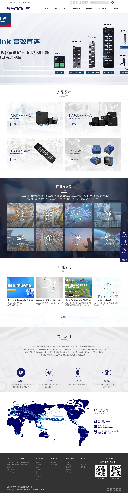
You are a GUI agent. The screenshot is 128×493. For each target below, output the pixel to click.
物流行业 (39, 474)
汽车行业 (39, 462)
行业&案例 (76, 9)
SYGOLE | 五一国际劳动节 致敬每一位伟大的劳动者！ (52, 300)
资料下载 (68, 472)
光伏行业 (39, 472)
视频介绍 (68, 469)
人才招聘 (83, 464)
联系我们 (83, 467)
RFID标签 (16, 487)
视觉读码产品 (11, 469)
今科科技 (42, 490)
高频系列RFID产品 (12, 462)
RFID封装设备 (25, 464)
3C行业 (38, 467)
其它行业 (39, 479)
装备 (65, 9)
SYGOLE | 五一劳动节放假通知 (103, 300)
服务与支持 (102, 9)
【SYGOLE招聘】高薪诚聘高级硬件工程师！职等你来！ (24, 300)
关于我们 (115, 9)
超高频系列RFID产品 (13, 464)
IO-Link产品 (10, 472)
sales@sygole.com (106, 427)
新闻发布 (53, 462)
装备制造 (39, 469)
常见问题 (68, 467)
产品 (55, 9)
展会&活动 (54, 464)
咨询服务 (68, 464)
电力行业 (39, 477)
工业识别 (22, 487)
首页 (46, 9)
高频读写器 (28, 487)
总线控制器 (10, 467)
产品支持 (68, 462)
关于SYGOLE (85, 462)
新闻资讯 (89, 9)
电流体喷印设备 (26, 462)
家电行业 (39, 464)
